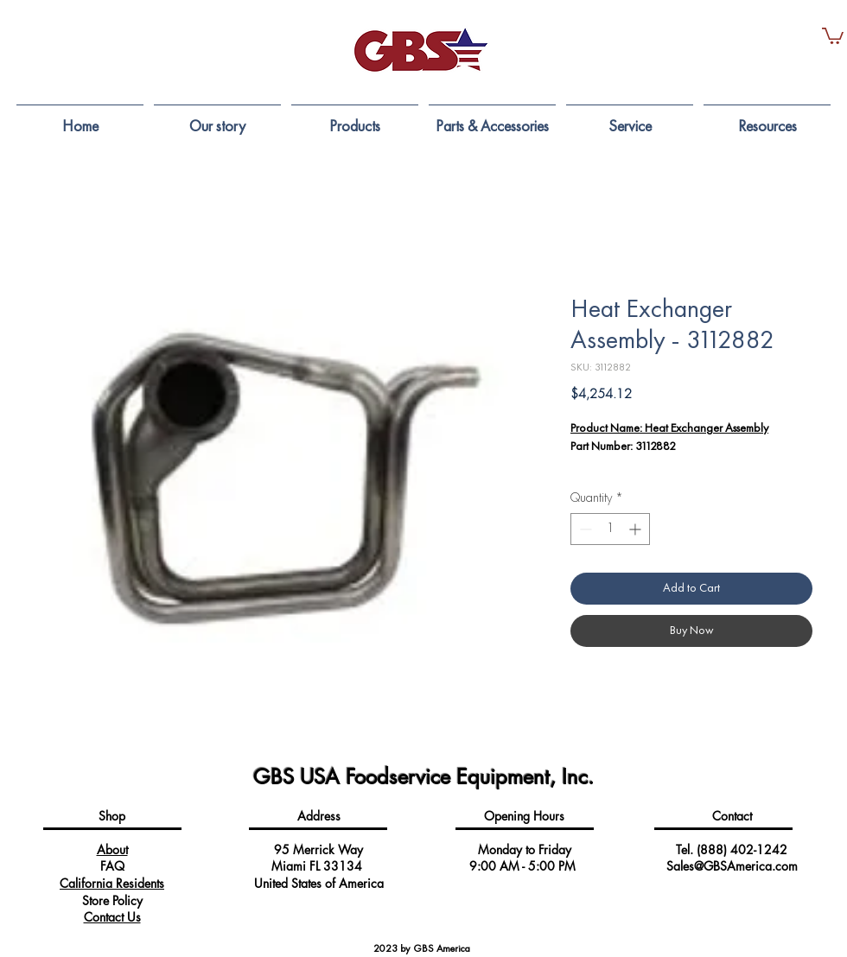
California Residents (112, 883)
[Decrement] (584, 529)
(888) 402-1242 (742, 849)
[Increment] (636, 529)
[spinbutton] (610, 529)
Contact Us (112, 917)
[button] (833, 35)
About (112, 849)
